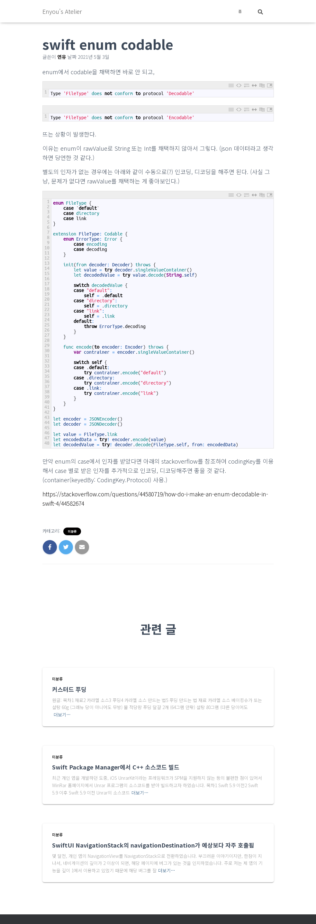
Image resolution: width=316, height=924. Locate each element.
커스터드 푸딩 (69, 689)
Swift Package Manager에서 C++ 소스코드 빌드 (115, 766)
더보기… (62, 714)
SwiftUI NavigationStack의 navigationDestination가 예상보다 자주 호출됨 (153, 844)
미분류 (72, 531)
